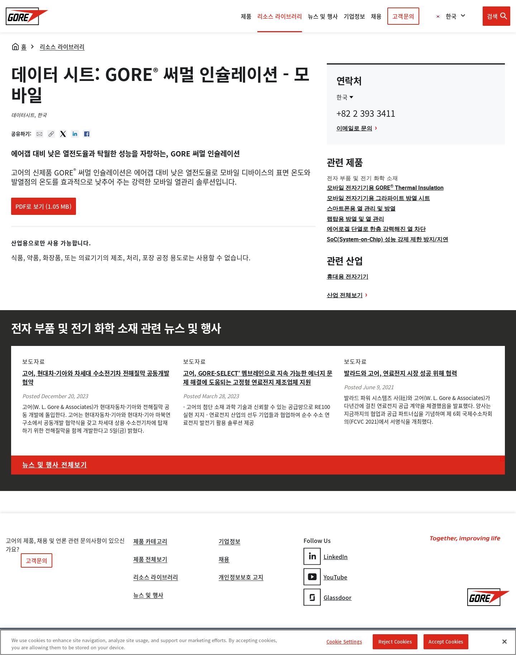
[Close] (504, 641)
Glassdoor (328, 597)
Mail (39, 134)
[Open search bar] (496, 16)
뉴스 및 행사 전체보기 (54, 464)
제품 (246, 16)
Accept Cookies (446, 641)
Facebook (87, 134)
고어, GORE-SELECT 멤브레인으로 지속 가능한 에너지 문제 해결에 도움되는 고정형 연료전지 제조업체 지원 (258, 377)
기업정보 (229, 541)
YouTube (326, 577)
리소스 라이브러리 (62, 46)
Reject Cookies (395, 641)
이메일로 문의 (354, 128)
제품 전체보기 (150, 559)
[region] (258, 642)
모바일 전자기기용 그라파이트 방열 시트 (378, 198)
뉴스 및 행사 (148, 595)
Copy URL (51, 134)
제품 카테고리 (150, 541)
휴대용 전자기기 (347, 276)
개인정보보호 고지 (241, 577)
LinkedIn (326, 556)
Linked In (75, 134)
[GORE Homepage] (27, 16)
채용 (224, 559)
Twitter (63, 134)
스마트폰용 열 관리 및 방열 (361, 208)
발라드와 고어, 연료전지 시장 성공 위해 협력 (400, 373)
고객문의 (403, 16)
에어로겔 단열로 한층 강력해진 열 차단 (376, 229)
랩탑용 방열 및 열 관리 (355, 219)
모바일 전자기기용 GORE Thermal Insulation (385, 188)
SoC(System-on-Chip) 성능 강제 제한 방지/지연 (387, 239)
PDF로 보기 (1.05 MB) (43, 206)
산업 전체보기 (345, 295)
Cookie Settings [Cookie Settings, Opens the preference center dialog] (344, 641)
